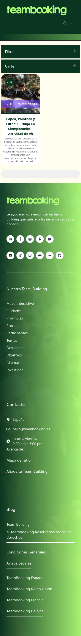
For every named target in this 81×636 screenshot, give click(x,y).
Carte (9, 66)
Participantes (17, 333)
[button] (64, 23)
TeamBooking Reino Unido (29, 588)
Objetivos (14, 355)
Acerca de (14, 449)
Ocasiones (14, 347)
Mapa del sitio (18, 460)
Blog (10, 509)
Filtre (9, 51)
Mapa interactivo (20, 303)
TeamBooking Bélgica (24, 610)
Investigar (14, 370)
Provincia (13, 318)
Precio (11, 325)
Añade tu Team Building (27, 471)
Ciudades (13, 310)
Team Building (18, 524)
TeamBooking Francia (24, 599)
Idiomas (13, 362)
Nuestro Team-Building (26, 289)
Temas (11, 340)
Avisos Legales (18, 563)
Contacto (15, 404)
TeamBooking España (24, 577)
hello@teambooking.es (31, 429)
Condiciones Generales (26, 552)
